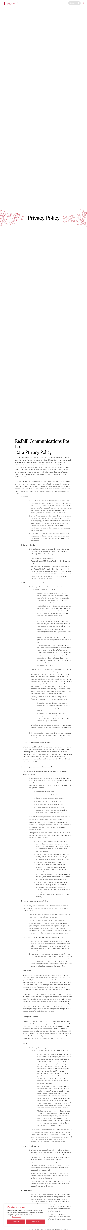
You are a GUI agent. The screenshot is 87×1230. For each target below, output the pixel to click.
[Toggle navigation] (84, 2)
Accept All (35, 1222)
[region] (26, 1215)
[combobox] (74, 3)
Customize (16, 1222)
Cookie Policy (16, 1217)
